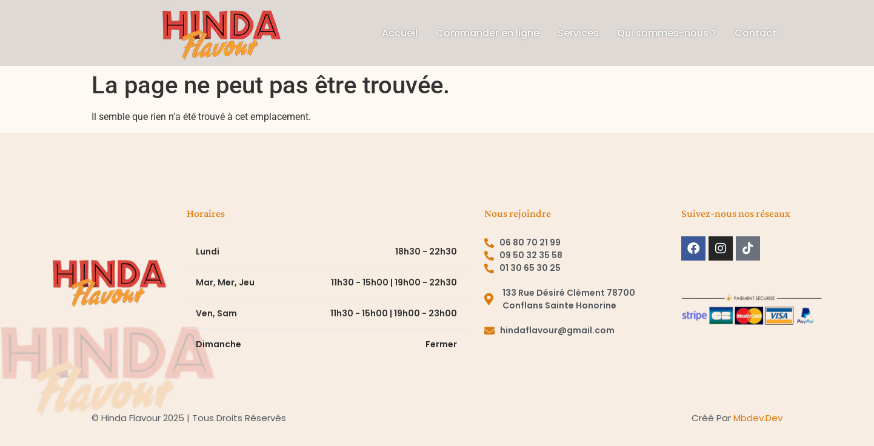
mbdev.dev (757, 417)
